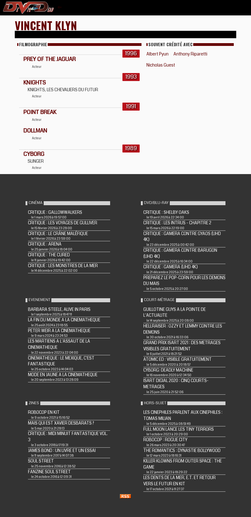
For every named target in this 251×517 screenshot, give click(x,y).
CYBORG (33, 154)
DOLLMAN (35, 131)
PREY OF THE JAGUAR (49, 59)
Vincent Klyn (46, 25)
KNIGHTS (34, 83)
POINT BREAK (39, 112)
